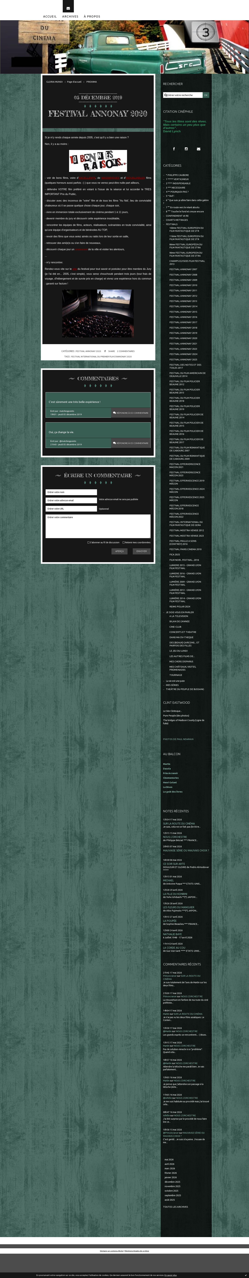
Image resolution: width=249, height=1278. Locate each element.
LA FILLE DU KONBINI (175, 916)
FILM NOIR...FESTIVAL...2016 (184, 577)
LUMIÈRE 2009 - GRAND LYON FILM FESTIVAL (185, 602)
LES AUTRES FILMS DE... (182, 677)
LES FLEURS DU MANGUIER (179, 930)
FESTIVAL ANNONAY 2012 (183, 303)
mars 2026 (170, 1192)
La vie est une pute (176, 702)
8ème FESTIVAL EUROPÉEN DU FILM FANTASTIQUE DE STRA (186, 252)
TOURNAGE (175, 697)
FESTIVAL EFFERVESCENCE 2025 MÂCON (187, 514)
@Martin (167, 1054)
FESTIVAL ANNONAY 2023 (183, 358)
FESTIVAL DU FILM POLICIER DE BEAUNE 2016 (186, 445)
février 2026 (171, 1196)
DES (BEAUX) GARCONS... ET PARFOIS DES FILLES (184, 665)
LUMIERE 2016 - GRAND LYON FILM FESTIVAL (185, 593)
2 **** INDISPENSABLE (178, 186)
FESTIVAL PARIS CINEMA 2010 (185, 566)
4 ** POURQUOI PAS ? (177, 195)
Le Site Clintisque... (173, 733)
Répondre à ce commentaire (130, 426)
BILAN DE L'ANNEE (179, 641)
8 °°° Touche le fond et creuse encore (186, 216)
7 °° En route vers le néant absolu (184, 211)
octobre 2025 (172, 1215)
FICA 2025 (174, 572)
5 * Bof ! (170, 199)
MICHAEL (168, 903)
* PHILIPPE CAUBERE (177, 178)
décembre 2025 (173, 1205)
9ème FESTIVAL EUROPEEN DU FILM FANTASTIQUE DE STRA (186, 260)
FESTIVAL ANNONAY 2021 (183, 353)
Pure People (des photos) (177, 737)
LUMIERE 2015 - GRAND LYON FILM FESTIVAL (185, 585)
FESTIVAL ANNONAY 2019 (183, 342)
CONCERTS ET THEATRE (182, 652)
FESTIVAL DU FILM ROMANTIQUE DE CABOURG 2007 (187, 462)
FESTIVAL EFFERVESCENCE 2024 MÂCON (187, 505)
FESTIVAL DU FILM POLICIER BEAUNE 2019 (184, 419)
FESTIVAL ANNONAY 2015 (183, 320)
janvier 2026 (171, 1201)
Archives (70, 18)
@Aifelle (168, 1121)
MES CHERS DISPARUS (181, 682)
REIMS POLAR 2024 (179, 626)
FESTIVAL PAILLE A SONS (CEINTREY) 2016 (183, 559)
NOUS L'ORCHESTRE (175, 859)
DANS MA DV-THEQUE (181, 657)
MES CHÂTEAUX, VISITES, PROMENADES (183, 690)
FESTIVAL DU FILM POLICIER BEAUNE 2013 (184, 402)
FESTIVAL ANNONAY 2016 (183, 325)
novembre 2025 (173, 1210)
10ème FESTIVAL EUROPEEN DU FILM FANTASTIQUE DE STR (187, 235)
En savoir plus (171, 1275)
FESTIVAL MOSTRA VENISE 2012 (186, 546)
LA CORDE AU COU (174, 971)
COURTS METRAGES (177, 224)
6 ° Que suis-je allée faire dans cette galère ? (184, 206)
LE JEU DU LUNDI (178, 671)
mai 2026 (169, 1182)
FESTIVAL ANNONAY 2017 (183, 331)
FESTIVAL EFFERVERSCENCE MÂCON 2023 (185, 488)
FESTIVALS (172, 229)
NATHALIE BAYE (172, 957)
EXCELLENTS (87, 190)
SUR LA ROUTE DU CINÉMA (179, 845)
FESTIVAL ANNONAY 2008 (183, 281)
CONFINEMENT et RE (177, 220)
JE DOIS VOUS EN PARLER (180, 631)
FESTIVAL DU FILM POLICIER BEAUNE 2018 (184, 411)
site (74, 281)
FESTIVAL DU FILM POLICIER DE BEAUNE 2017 (186, 454)
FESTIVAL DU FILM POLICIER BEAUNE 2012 (184, 394)
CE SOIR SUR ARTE (174, 886)
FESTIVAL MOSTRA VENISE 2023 (186, 552)
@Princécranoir (171, 1156)
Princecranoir (170, 999)
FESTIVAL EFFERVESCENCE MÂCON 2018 (184, 523)
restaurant (81, 262)
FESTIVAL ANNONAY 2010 (183, 292)
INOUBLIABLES (135, 190)
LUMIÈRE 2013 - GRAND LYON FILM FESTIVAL (185, 610)
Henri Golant (170, 804)
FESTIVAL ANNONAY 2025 (183, 369)
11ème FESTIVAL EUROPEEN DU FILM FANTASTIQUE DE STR (187, 243)
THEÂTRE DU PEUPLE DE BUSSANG (185, 711)
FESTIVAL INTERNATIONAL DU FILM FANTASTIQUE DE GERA (186, 540)
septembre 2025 (174, 1219)
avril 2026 (170, 1187)
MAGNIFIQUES (110, 190)
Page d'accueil (74, 84)
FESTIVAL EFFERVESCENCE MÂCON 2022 (184, 531)
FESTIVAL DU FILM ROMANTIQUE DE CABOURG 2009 (187, 471)
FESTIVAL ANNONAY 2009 (183, 287)
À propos (92, 18)
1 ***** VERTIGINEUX (177, 182)
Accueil (50, 18)
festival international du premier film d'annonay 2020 (101, 369)
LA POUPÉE (170, 943)
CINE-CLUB (175, 646)
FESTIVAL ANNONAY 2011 (183, 298)
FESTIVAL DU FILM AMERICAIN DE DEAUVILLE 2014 (187, 385)
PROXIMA (92, 84)
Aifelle (166, 1138)
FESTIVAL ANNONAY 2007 (183, 276)
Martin (166, 1037)
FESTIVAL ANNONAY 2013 (183, 309)
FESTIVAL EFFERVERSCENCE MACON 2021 (185, 480)
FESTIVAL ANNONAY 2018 (183, 336)
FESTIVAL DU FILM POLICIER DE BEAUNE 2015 (186, 437)
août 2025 (170, 1224)
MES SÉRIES (172, 707)
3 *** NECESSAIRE (175, 191)
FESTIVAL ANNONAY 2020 (98, 120)
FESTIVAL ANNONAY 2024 (183, 364)
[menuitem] (50, 18)
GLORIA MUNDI (54, 84)
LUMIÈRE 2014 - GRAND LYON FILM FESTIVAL (185, 619)
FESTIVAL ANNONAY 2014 (183, 314)
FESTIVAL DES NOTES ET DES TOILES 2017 (185, 376)
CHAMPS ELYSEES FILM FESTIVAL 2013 (187, 269)
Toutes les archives (175, 1231)
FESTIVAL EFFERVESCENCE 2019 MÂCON (187, 497)
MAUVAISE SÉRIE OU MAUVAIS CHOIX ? (186, 872)
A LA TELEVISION (178, 635)
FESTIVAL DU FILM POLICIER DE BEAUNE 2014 (186, 428)
